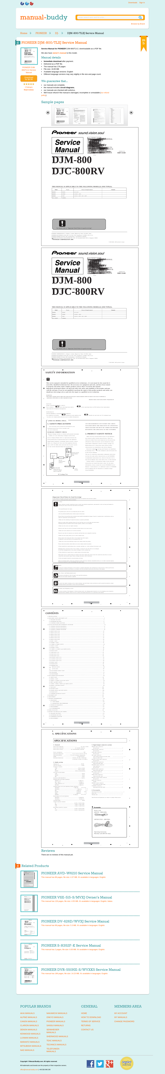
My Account (120, 1013)
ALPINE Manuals (28, 1017)
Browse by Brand (138, 24)
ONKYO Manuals (55, 1017)
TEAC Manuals (54, 1040)
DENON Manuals (28, 1029)
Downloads (132, 3)
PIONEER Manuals (56, 1021)
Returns (86, 1025)
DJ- (57, 33)
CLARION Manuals (29, 1025)
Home (23, 33)
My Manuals (120, 1017)
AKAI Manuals (27, 1013)
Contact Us (87, 1029)
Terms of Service (90, 1021)
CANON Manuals (28, 1021)
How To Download (91, 1017)
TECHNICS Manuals (56, 1044)
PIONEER (41, 33)
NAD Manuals (27, 1050)
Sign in (142, 3)
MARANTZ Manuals (29, 1042)
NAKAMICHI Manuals (57, 1013)
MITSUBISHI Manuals (30, 1046)
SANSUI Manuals (55, 1025)
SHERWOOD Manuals (57, 1036)
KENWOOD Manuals (30, 1034)
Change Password (124, 1021)
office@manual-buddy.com (29, 1069)
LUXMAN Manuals (29, 1038)
